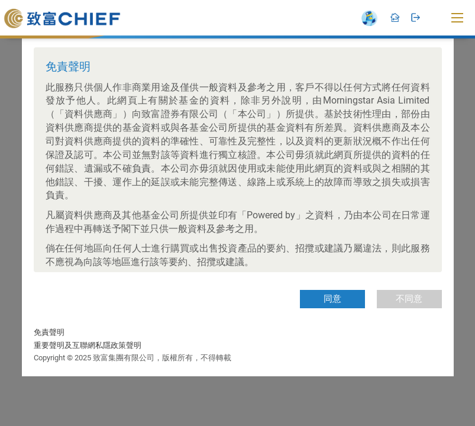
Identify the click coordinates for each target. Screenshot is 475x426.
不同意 (409, 298)
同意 (332, 298)
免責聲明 (49, 332)
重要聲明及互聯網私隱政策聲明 (87, 345)
